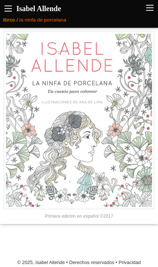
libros (9, 20)
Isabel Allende (38, 8)
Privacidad (130, 262)
